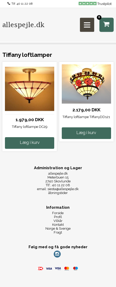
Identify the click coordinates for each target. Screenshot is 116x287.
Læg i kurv (30, 142)
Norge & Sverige (58, 228)
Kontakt (58, 225)
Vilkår (58, 221)
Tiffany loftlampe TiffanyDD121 (86, 117)
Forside (58, 213)
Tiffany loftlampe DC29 (29, 127)
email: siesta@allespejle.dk (58, 189)
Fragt (58, 232)
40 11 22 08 (25, 3)
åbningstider (58, 193)
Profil (58, 217)
